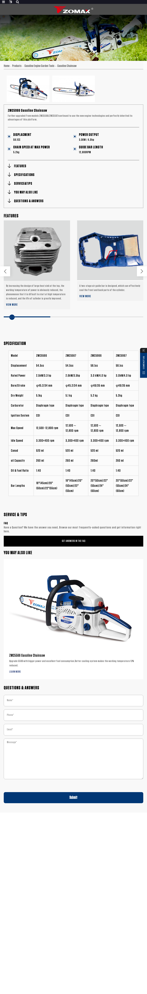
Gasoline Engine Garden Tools (39, 66)
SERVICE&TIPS (23, 184)
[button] (5, 271)
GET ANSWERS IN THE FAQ (73, 541)
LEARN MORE (15, 671)
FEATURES (20, 166)
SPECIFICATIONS (24, 175)
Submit (73, 798)
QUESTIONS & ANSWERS (29, 201)
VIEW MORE (12, 304)
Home (6, 66)
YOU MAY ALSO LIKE (26, 192)
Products (16, 66)
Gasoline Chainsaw (67, 66)
